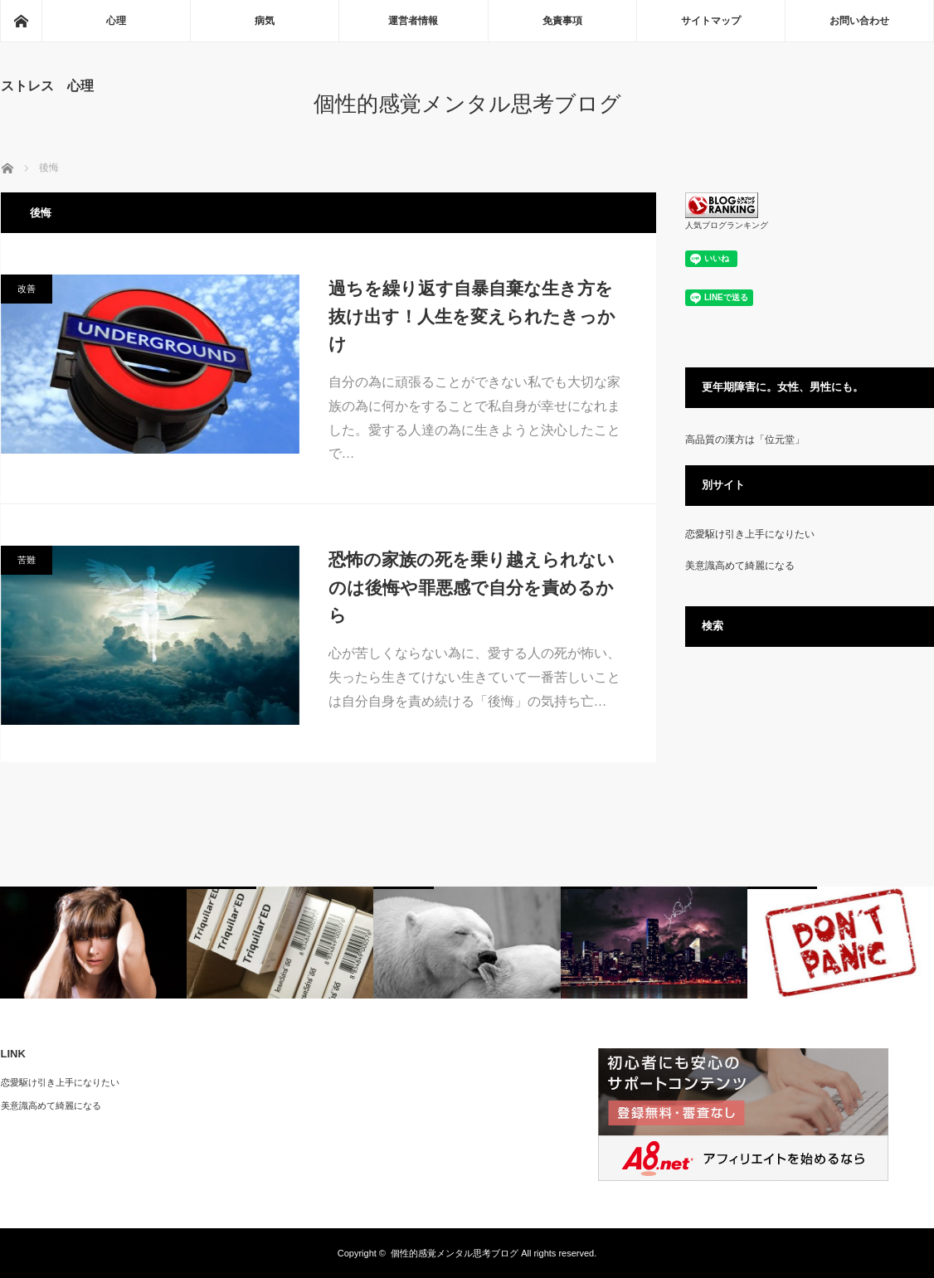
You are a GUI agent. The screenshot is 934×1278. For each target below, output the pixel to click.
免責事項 (562, 21)
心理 (116, 21)
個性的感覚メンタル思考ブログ (467, 103)
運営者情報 (413, 21)
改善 (26, 289)
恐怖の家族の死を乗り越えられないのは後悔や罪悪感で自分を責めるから (471, 587)
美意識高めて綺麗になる (740, 565)
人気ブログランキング (726, 225)
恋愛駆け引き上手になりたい (750, 534)
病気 (265, 21)
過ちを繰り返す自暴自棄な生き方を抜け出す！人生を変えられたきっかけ (471, 316)
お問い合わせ (859, 21)
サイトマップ (711, 21)
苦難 (26, 560)
